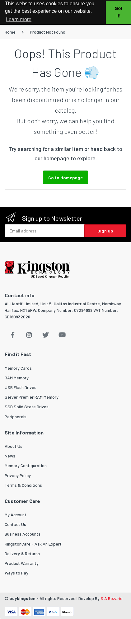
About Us (13, 446)
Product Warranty (22, 563)
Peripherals (15, 416)
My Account (15, 514)
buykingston (22, 598)
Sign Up (105, 230)
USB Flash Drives (20, 387)
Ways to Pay (16, 572)
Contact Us (15, 524)
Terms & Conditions (23, 485)
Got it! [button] (118, 12)
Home (10, 32)
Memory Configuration (26, 465)
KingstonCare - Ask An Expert (33, 543)
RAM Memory (17, 377)
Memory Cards (18, 368)
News (10, 455)
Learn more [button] (18, 19)
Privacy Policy (18, 475)
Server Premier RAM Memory (31, 397)
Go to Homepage (65, 177)
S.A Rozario (112, 598)
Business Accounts (22, 534)
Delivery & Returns (22, 553)
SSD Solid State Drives (27, 406)
